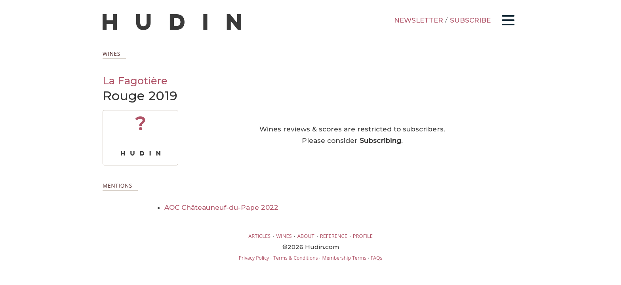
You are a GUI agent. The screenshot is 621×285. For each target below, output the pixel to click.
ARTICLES (259, 235)
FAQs (376, 258)
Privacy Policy (254, 258)
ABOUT (305, 235)
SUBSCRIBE (470, 20)
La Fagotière (135, 80)
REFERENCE (333, 235)
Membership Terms (344, 258)
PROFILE (363, 235)
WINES (284, 235)
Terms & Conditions (295, 258)
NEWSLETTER (418, 20)
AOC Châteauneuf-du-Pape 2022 (221, 207)
